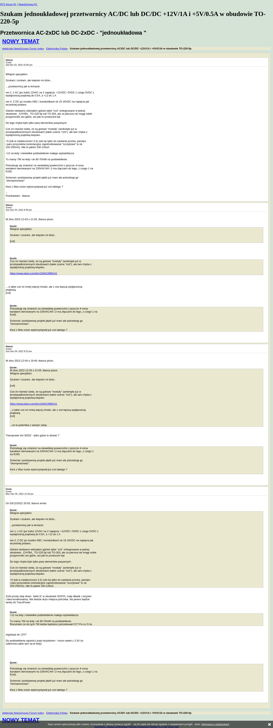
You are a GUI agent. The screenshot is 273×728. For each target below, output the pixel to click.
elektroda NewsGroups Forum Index (23, 48)
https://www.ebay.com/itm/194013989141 (33, 273)
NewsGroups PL (28, 4)
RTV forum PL (8, 4)
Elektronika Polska (56, 48)
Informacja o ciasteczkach (215, 724)
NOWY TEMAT (20, 41)
